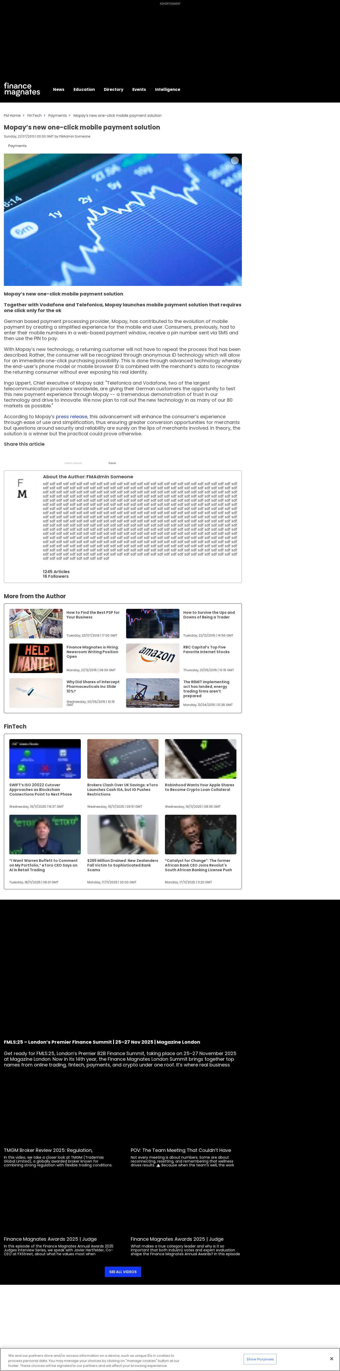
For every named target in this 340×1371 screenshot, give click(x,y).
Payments (57, 115)
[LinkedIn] (21, 456)
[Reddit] (99, 456)
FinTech (34, 115)
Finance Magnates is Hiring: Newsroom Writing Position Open (93, 652)
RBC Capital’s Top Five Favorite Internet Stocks (206, 649)
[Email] (34, 456)
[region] (170, 1359)
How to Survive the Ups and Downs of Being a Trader (209, 615)
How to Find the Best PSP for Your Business (93, 615)
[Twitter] (8, 456)
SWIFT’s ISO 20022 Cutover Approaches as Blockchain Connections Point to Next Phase (40, 789)
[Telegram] (47, 456)
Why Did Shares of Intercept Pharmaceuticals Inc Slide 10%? (93, 686)
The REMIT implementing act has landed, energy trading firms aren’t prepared (206, 688)
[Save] (112, 458)
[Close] (331, 1358)
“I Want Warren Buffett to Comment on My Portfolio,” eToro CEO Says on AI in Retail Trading (43, 865)
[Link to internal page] (22, 488)
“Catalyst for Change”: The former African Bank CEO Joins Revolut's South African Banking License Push (198, 865)
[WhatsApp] (86, 456)
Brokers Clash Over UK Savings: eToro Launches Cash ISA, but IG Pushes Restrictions (122, 789)
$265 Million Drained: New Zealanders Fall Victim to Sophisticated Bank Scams (122, 865)
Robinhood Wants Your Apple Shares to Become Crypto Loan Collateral (199, 787)
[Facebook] (60, 456)
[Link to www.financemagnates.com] (36, 623)
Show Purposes (260, 1358)
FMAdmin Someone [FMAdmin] (74, 136)
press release (71, 416)
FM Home (12, 115)
